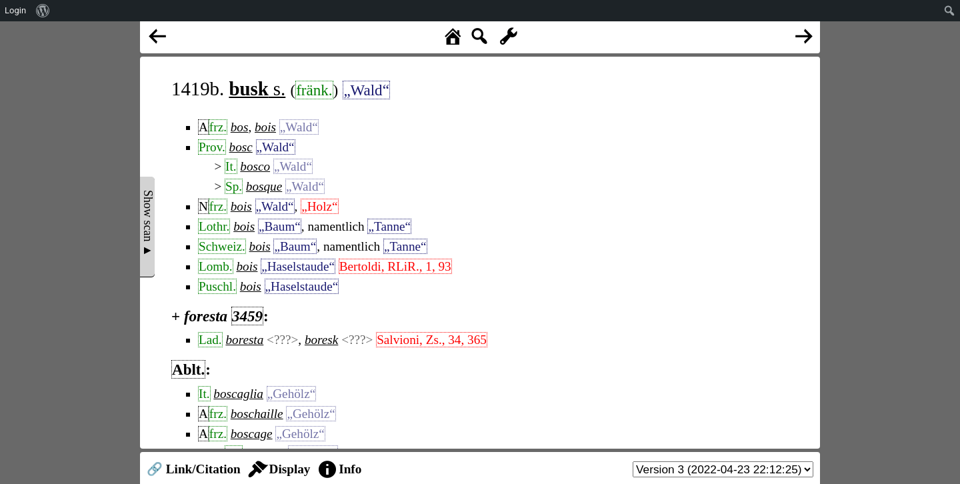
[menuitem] (43, 10)
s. (257, 88)
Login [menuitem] (15, 10)
